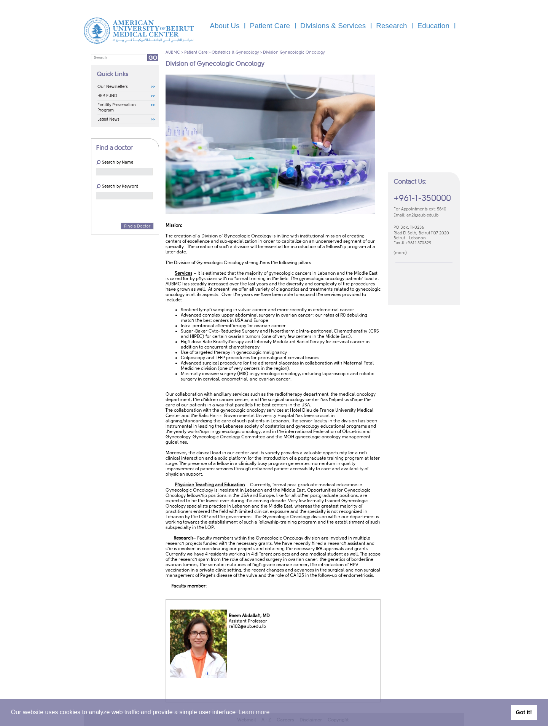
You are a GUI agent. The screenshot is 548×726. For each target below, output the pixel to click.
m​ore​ (400, 252)
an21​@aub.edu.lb (422, 215)
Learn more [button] (254, 712)
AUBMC (173, 52)
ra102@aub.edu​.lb (247, 626)
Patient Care (195, 52)
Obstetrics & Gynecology (235, 52)
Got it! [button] (524, 712)
